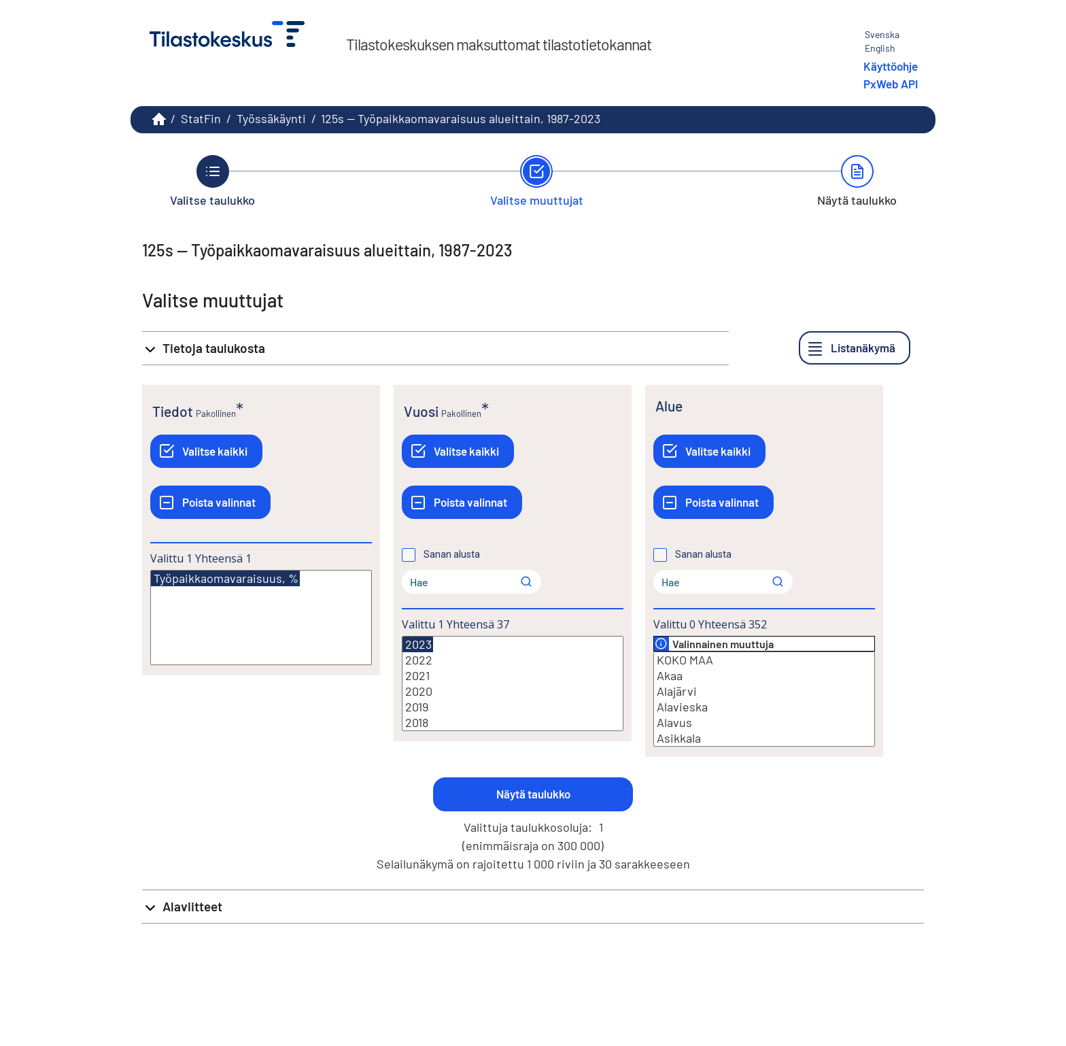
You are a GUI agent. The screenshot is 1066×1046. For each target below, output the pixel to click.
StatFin (201, 118)
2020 (512, 691)
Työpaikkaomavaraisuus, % (225, 578)
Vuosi (421, 411)
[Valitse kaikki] (206, 451)
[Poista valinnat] (210, 502)
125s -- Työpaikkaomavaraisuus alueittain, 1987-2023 (460, 118)
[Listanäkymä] (854, 348)
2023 (417, 644)
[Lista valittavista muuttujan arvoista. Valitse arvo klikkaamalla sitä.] (261, 617)
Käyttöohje (890, 66)
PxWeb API (890, 83)
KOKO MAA (764, 660)
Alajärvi (764, 691)
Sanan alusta (452, 554)
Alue (669, 405)
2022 (512, 660)
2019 (512, 707)
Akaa (764, 676)
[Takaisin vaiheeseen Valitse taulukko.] (212, 181)
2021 (512, 676)
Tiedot (172, 411)
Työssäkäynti (271, 118)
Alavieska (764, 707)
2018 (512, 722)
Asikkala (764, 738)
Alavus (764, 722)
